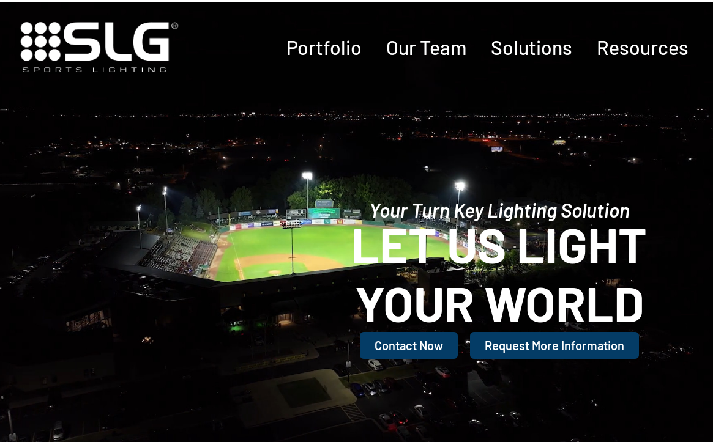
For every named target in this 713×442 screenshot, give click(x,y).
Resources (643, 47)
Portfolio (324, 47)
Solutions (531, 47)
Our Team (426, 47)
